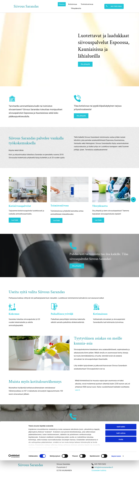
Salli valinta (120, 452)
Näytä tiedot (116, 475)
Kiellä (121, 458)
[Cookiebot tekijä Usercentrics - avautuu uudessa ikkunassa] (14, 474)
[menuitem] (62, 4)
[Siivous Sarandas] (28, 190)
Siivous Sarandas (26, 6)
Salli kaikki (121, 445)
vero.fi (77, 391)
